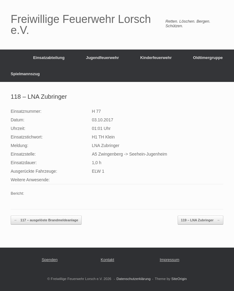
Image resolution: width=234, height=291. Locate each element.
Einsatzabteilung (49, 57)
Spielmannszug (25, 74)
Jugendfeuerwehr (102, 57)
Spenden (50, 259)
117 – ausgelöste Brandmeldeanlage (46, 220)
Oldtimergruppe (208, 57)
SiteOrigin (179, 279)
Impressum (169, 259)
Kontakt (107, 259)
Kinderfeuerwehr (156, 57)
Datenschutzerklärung (133, 279)
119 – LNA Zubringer (200, 220)
